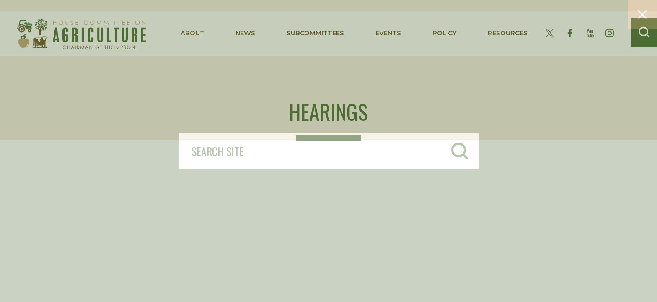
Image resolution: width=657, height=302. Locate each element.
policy (444, 33)
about (192, 33)
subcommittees (315, 33)
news (245, 33)
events (388, 33)
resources (508, 33)
